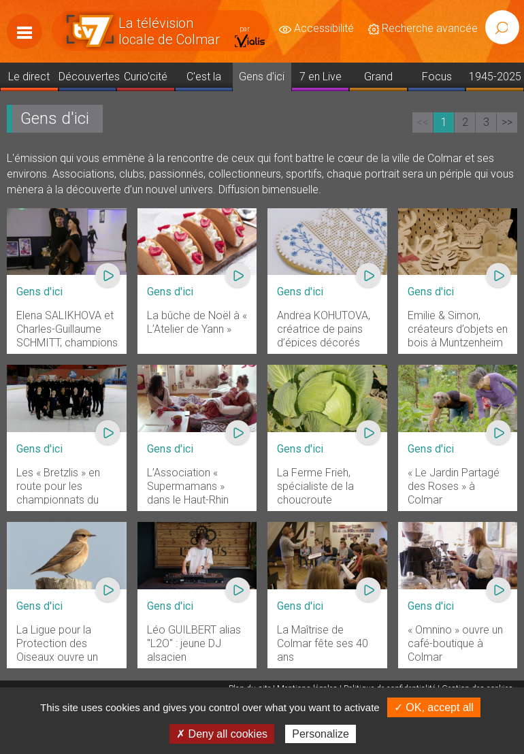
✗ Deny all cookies (221, 734)
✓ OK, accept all (434, 707)
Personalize (320, 734)
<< (422, 122)
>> (507, 122)
